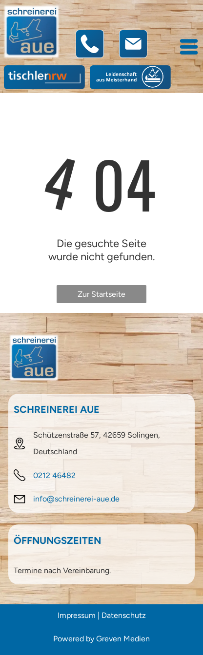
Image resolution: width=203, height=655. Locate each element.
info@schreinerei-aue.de (76, 498)
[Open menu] (189, 47)
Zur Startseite (101, 294)
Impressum (77, 615)
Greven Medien (123, 638)
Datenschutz (124, 615)
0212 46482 (54, 475)
